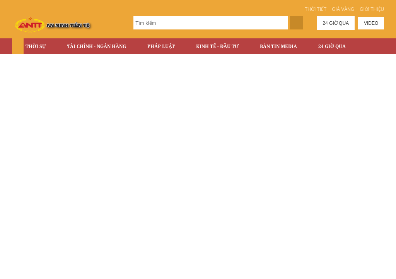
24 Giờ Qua (332, 46)
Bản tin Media (278, 46)
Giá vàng (343, 9)
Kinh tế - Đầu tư (217, 46)
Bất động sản (43, 62)
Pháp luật (161, 46)
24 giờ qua (336, 23)
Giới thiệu (372, 9)
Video (371, 23)
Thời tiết (315, 9)
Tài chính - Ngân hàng (96, 46)
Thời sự (36, 46)
